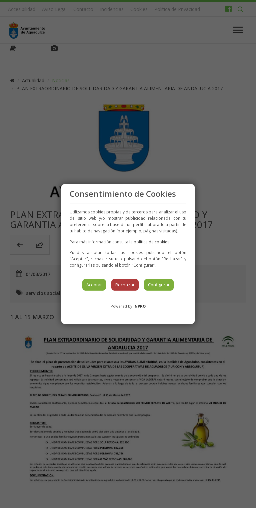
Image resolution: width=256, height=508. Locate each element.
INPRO (139, 306)
